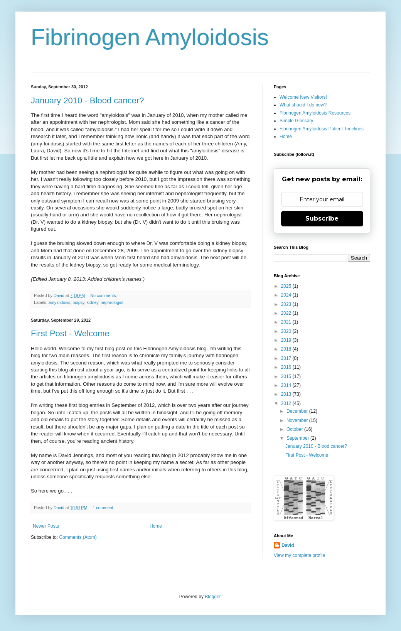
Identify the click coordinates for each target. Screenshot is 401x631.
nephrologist (112, 302)
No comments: (104, 295)
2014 (287, 385)
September (298, 438)
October (295, 429)
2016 (287, 367)
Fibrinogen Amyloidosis (150, 37)
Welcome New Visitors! (303, 97)
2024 (287, 295)
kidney (92, 302)
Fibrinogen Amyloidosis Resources (315, 113)
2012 (287, 403)
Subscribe (322, 218)
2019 (287, 340)
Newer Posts (46, 526)
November (297, 420)
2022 (287, 313)
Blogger (213, 596)
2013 (287, 394)
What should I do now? (303, 105)
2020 (287, 331)
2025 (287, 286)
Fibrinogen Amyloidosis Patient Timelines (322, 129)
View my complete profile (299, 555)
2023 (287, 304)
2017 (287, 358)
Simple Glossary (296, 120)
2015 (287, 376)
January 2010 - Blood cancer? (87, 100)
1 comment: (104, 507)
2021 (287, 322)
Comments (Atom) (77, 537)
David (287, 545)
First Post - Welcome (70, 333)
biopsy (78, 302)
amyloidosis (59, 302)
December (297, 411)
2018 (287, 349)
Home (156, 526)
